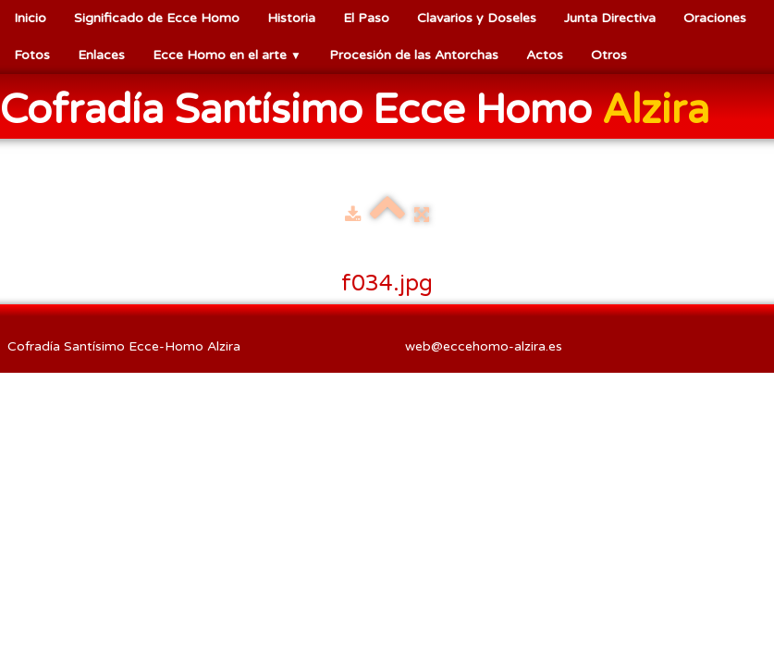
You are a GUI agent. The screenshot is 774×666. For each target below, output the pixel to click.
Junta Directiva (610, 18)
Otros (609, 55)
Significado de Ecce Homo (157, 18)
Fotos (32, 55)
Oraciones (714, 18)
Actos (544, 55)
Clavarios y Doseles (476, 18)
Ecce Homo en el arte (227, 55)
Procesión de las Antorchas (413, 55)
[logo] (361, 108)
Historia (291, 18)
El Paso (366, 18)
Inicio (30, 18)
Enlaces (101, 55)
